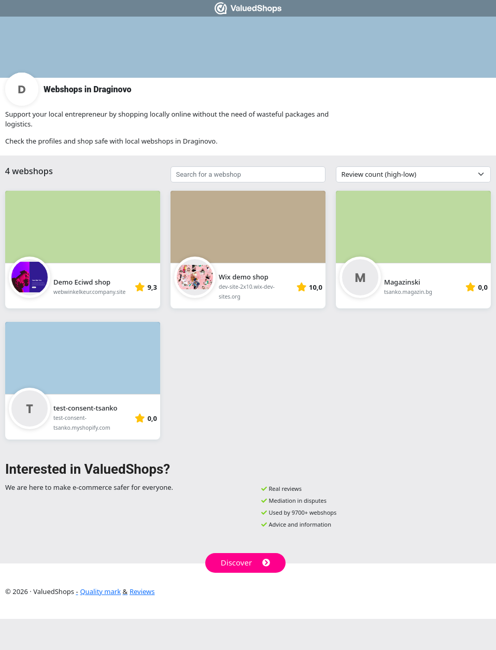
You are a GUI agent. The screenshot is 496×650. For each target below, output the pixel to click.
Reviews (142, 591)
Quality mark (100, 591)
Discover (245, 562)
